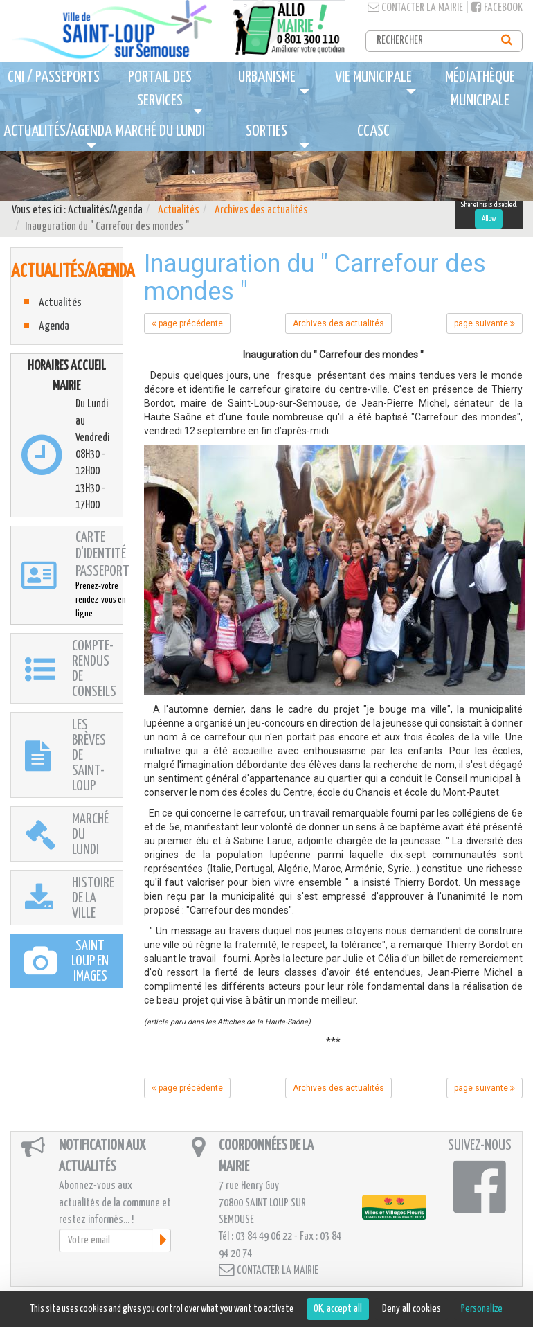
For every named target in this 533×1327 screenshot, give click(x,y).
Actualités (178, 210)
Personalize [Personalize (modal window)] (482, 1308)
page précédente (187, 323)
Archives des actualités (261, 210)
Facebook (497, 8)
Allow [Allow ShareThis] (489, 218)
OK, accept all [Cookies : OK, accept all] (338, 1308)
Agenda (54, 326)
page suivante (484, 323)
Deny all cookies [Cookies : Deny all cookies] (411, 1308)
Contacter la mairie (415, 8)
